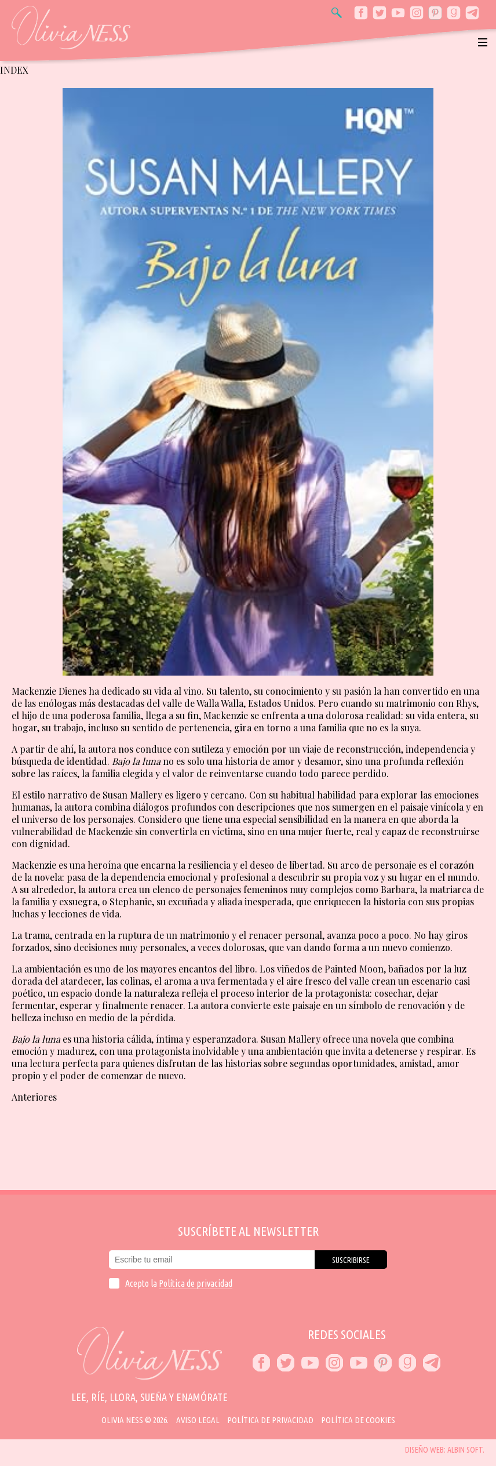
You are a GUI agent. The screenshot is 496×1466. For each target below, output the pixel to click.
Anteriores (34, 1097)
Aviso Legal (198, 1420)
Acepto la (178, 1283)
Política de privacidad (195, 1283)
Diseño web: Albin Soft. (444, 1449)
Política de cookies (358, 1420)
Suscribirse (351, 1260)
